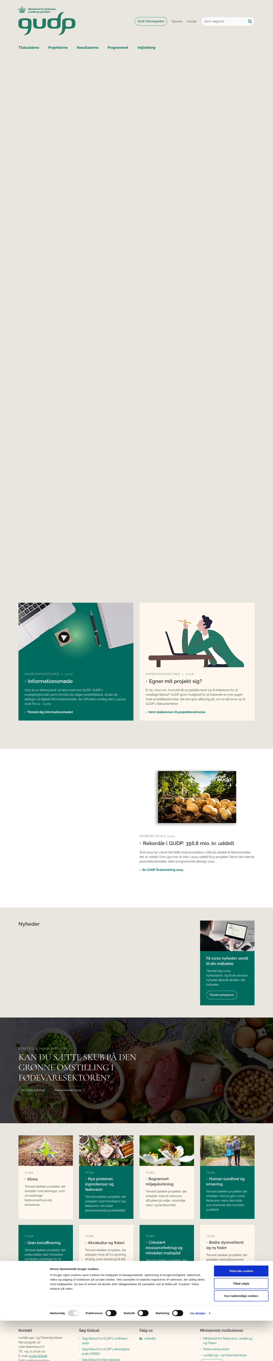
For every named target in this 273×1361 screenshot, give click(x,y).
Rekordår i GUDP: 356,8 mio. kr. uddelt (188, 843)
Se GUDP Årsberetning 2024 (162, 870)
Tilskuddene (28, 48)
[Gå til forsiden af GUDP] (47, 21)
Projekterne (58, 48)
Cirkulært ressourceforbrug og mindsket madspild (164, 1247)
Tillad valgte (241, 1323)
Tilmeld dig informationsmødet (50, 712)
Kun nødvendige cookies (241, 1336)
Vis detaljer (198, 1353)
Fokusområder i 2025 (68, 1090)
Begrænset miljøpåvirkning (160, 1181)
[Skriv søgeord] (228, 21)
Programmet (118, 48)
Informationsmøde (50, 681)
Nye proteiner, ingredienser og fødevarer (99, 1184)
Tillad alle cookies (241, 1311)
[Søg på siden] (250, 21)
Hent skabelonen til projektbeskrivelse (176, 712)
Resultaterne (87, 48)
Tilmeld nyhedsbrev (221, 994)
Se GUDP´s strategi (33, 1090)
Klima (32, 1179)
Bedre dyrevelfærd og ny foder (224, 1245)
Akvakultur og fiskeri (106, 1242)
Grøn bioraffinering (44, 1242)
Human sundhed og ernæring (225, 1181)
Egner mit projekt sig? (175, 681)
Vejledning (146, 48)
